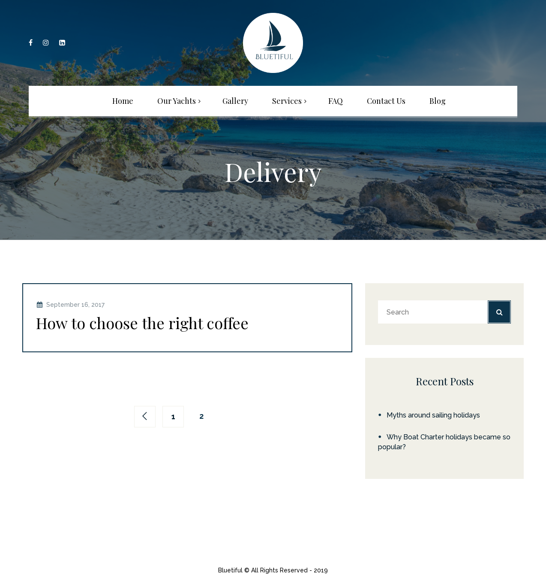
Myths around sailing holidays (433, 415)
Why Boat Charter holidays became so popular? (444, 442)
